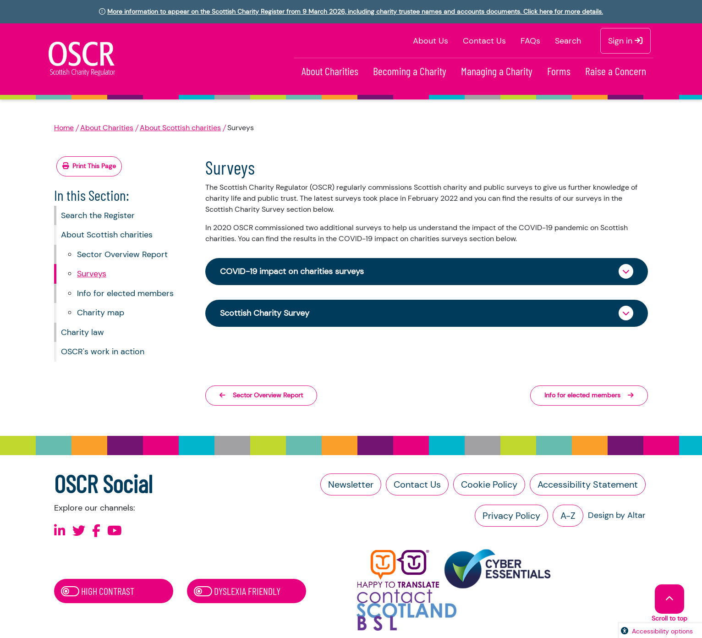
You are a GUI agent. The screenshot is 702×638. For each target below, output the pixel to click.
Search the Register (98, 215)
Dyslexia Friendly (237, 591)
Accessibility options (662, 631)
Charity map (100, 312)
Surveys (91, 273)
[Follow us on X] (78, 530)
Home (64, 127)
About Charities (330, 70)
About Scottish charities (180, 127)
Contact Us (484, 41)
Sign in (625, 41)
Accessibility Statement (587, 484)
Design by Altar (617, 515)
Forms (558, 70)
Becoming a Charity (409, 70)
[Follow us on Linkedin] (60, 530)
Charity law (82, 332)
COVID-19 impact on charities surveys (292, 271)
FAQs (530, 41)
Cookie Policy (489, 484)
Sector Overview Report (122, 254)
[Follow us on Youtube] (114, 530)
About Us (430, 41)
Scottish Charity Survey (264, 313)
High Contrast (97, 591)
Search (568, 41)
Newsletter (350, 484)
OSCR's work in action (102, 351)
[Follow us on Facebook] (96, 530)
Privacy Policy (511, 516)
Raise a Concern (615, 70)
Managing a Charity (496, 70)
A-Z (568, 516)
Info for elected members (125, 293)
